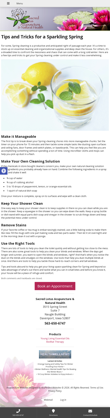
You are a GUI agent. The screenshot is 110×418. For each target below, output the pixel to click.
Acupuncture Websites (17, 387)
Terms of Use (96, 387)
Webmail (48, 399)
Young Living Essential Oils (55, 338)
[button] (3, 171)
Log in (63, 399)
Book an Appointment (55, 286)
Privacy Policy (54, 390)
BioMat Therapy (55, 341)
